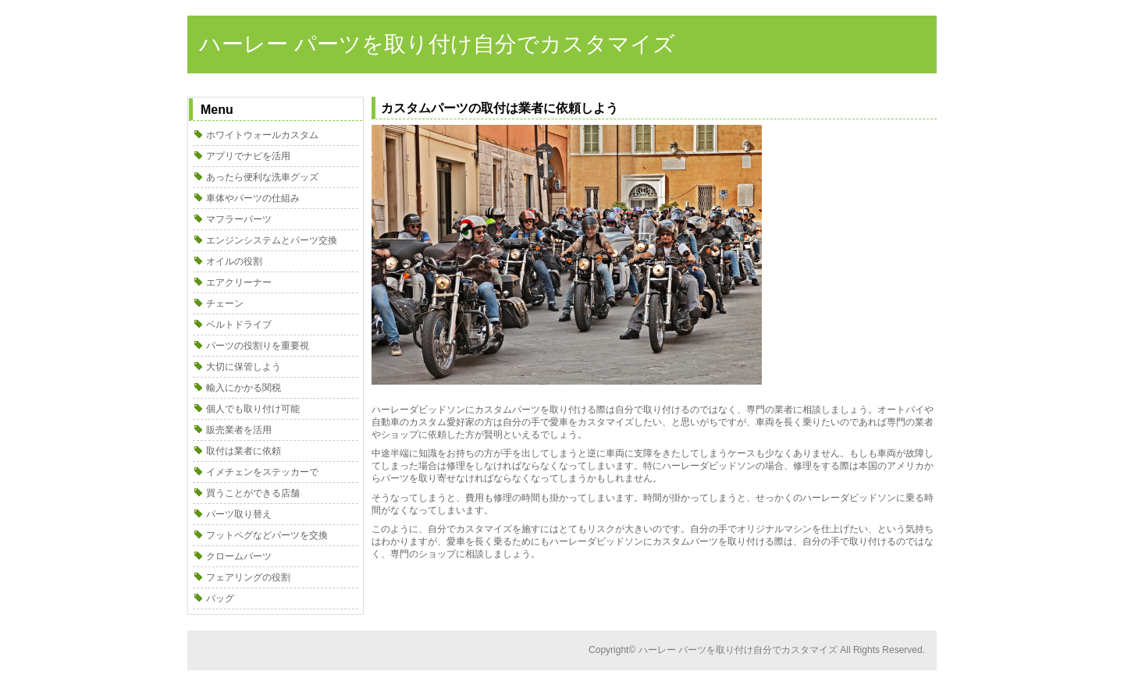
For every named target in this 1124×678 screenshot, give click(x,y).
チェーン (225, 303)
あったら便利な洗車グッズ (262, 177)
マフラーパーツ (239, 219)
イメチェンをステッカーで (262, 472)
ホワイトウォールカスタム (262, 135)
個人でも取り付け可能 (253, 408)
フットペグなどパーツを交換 (267, 535)
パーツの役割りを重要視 (257, 345)
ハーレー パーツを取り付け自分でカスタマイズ (437, 44)
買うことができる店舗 (253, 493)
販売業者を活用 (239, 429)
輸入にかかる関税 (243, 387)
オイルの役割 (234, 261)
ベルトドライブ (239, 324)
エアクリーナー (239, 282)
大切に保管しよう (243, 366)
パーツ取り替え (239, 514)
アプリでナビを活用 (248, 156)
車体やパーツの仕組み (253, 198)
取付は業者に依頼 (243, 450)
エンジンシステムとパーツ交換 (271, 240)
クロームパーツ (239, 556)
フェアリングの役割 (248, 577)
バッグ (220, 598)
